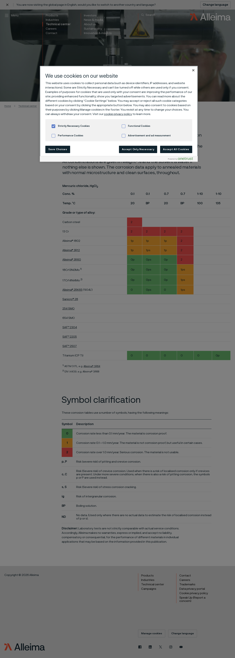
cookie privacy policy (118, 114)
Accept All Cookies (176, 149)
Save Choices (57, 149)
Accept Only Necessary (138, 149)
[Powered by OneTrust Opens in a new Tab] (182, 159)
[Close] (193, 70)
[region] (119, 114)
